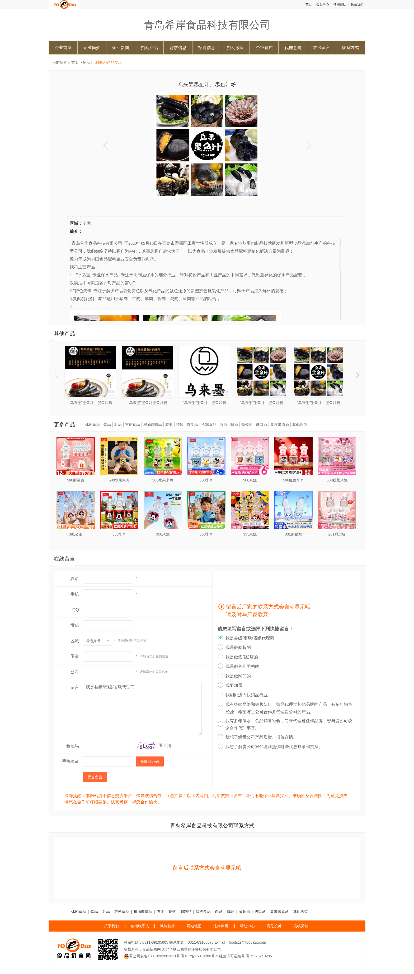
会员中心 (322, 4)
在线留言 (321, 47)
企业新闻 (120, 47)
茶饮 (180, 424)
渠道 (74, 656)
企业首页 (63, 47)
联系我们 (357, 4)
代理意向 (293, 47)
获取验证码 (149, 761)
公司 (74, 672)
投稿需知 (300, 926)
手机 (74, 594)
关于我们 (111, 926)
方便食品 (132, 424)
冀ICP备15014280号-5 (199, 956)
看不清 (165, 745)
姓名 (74, 578)
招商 (86, 62)
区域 (74, 641)
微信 (74, 625)
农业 (169, 424)
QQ (75, 609)
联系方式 (350, 47)
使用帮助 (339, 4)
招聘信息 (206, 47)
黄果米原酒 (279, 424)
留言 (74, 687)
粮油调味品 (152, 424)
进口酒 (261, 424)
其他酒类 (299, 424)
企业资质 (264, 47)
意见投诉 (274, 926)
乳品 (118, 424)
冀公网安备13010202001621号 (152, 956)
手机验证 (70, 761)
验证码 (72, 746)
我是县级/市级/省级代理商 (142, 709)
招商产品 (149, 47)
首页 (308, 4)
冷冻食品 (208, 424)
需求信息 (178, 47)
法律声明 (220, 926)
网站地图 (194, 926)
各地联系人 (140, 926)
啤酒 (234, 424)
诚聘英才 (167, 926)
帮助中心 (247, 926)
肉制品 (192, 424)
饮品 (107, 424)
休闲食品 (92, 424)
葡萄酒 (246, 424)
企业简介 (91, 47)
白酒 (223, 424)
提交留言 (95, 777)
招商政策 (235, 47)
